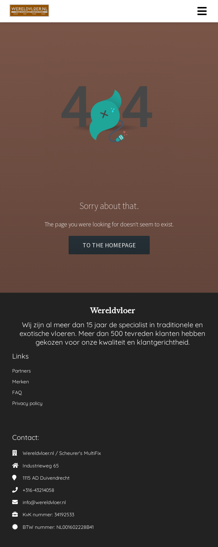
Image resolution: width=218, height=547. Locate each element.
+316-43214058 (38, 490)
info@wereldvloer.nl (44, 502)
